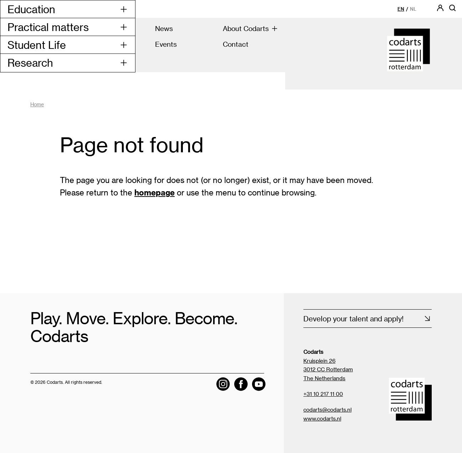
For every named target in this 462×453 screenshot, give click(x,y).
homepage (154, 192)
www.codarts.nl (322, 418)
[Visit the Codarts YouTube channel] (258, 384)
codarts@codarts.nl (327, 409)
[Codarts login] (440, 10)
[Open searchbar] (452, 10)
